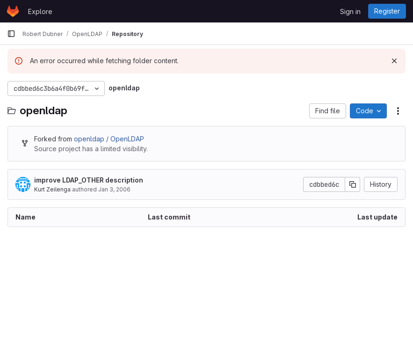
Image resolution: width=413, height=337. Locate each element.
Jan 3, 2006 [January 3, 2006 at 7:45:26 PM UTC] (114, 189)
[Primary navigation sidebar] (11, 33)
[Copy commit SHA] (352, 184)
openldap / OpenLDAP (109, 139)
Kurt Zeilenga (52, 189)
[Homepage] (13, 11)
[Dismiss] (394, 60)
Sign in (350, 11)
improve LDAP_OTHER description (88, 180)
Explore (40, 11)
